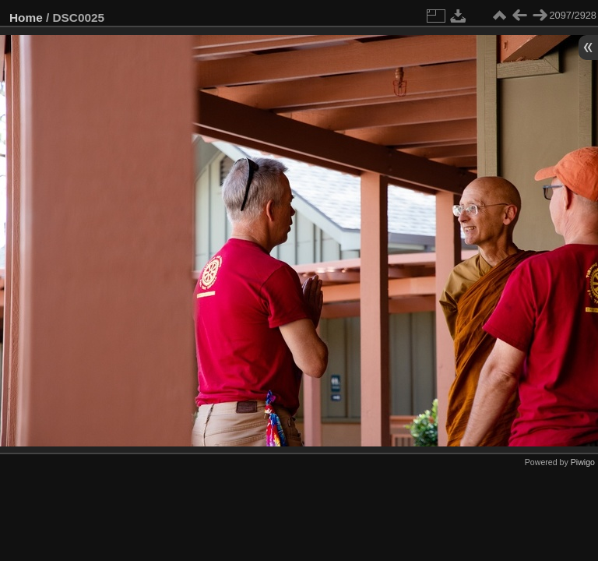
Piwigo (583, 462)
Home (26, 17)
